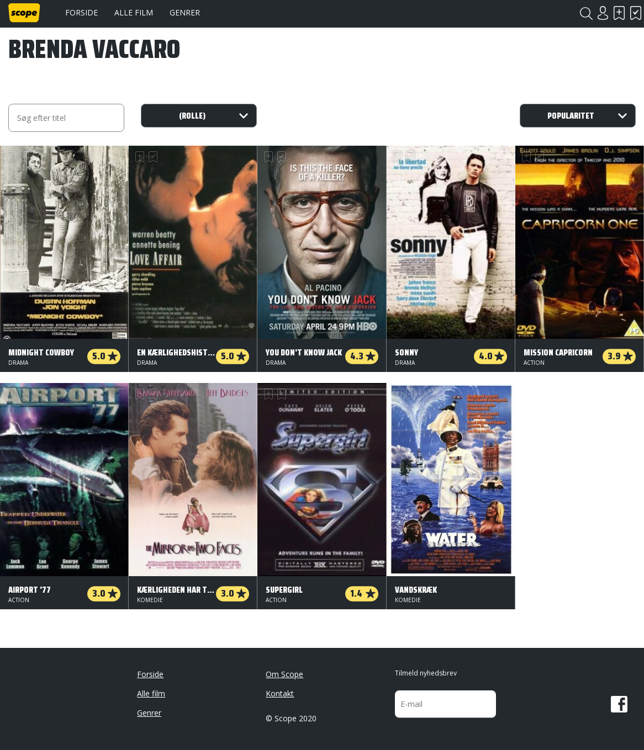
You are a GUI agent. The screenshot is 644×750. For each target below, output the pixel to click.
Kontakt (280, 693)
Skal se (619, 13)
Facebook (619, 704)
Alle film (133, 12)
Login (602, 13)
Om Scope (284, 674)
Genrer (185, 12)
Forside (81, 12)
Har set (635, 13)
